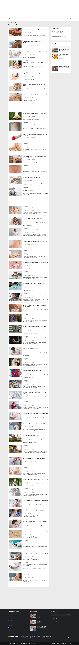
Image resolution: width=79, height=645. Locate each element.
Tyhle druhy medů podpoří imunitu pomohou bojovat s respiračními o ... (64, 55)
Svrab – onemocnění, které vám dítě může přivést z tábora (34, 230)
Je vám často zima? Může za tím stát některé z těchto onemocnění (35, 500)
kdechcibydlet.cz (53, 621)
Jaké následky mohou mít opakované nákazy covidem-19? (34, 423)
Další (47, 585)
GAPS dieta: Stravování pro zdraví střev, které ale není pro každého (35, 413)
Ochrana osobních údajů (25, 643)
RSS (32, 643)
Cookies (18, 643)
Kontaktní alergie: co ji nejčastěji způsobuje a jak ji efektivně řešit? (35, 167)
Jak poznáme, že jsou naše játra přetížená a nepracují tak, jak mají (35, 272)
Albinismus (54, 35)
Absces (53, 31)
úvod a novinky (22, 18)
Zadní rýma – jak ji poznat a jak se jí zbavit (30, 348)
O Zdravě (9, 643)
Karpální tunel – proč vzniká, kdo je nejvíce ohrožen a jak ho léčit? (35, 295)
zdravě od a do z (30, 18)
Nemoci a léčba (13, 22)
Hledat (68, 614)
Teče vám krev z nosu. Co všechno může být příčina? (32, 218)
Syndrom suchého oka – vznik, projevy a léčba (31, 574)
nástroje (38, 18)
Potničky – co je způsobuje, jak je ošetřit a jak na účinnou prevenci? (35, 124)
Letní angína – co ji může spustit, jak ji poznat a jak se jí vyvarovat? (35, 479)
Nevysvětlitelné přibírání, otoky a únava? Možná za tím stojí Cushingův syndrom (42, 615)
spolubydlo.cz (66, 619)
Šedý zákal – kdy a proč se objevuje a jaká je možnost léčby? (34, 326)
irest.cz (58, 621)
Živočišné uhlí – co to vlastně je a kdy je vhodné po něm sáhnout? (35, 73)
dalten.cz (61, 621)
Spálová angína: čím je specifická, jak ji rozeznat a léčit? (33, 62)
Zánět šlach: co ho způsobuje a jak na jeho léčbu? (32, 177)
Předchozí (34, 585)
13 (45, 585)
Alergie (58, 35)
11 (42, 585)
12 (43, 585)
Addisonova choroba (60, 31)
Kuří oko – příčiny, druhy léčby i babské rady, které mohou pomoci (35, 489)
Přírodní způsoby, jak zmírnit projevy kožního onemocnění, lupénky (35, 241)
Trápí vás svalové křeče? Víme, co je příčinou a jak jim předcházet (35, 458)
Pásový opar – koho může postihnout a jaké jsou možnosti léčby (35, 521)
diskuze (43, 18)
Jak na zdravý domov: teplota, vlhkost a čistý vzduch (17, 618)
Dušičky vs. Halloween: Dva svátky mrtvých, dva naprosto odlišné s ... (64, 67)
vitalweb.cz (53, 619)
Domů (9, 22)
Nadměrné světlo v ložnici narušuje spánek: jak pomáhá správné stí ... (64, 49)
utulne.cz (56, 619)
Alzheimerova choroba (56, 36)
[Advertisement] (39, 8)
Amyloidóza (64, 36)
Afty (61, 32)
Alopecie (63, 35)
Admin (35, 643)
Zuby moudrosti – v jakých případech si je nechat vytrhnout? (34, 283)
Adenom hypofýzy (55, 32)
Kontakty (14, 643)
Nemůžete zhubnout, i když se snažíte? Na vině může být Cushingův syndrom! (42, 627)
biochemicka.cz (60, 619)
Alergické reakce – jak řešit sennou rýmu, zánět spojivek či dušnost (35, 262)
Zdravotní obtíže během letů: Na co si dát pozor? (32, 447)
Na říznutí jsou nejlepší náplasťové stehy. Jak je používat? (33, 29)
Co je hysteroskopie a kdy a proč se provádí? (31, 542)
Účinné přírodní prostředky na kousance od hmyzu (32, 145)
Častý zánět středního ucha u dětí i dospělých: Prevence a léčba (35, 337)
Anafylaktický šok (55, 37)
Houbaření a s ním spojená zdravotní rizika (31, 435)
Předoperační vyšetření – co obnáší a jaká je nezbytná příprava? (35, 94)
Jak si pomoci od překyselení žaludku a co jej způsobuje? (33, 370)
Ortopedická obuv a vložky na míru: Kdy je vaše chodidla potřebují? (35, 553)
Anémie (61, 37)
